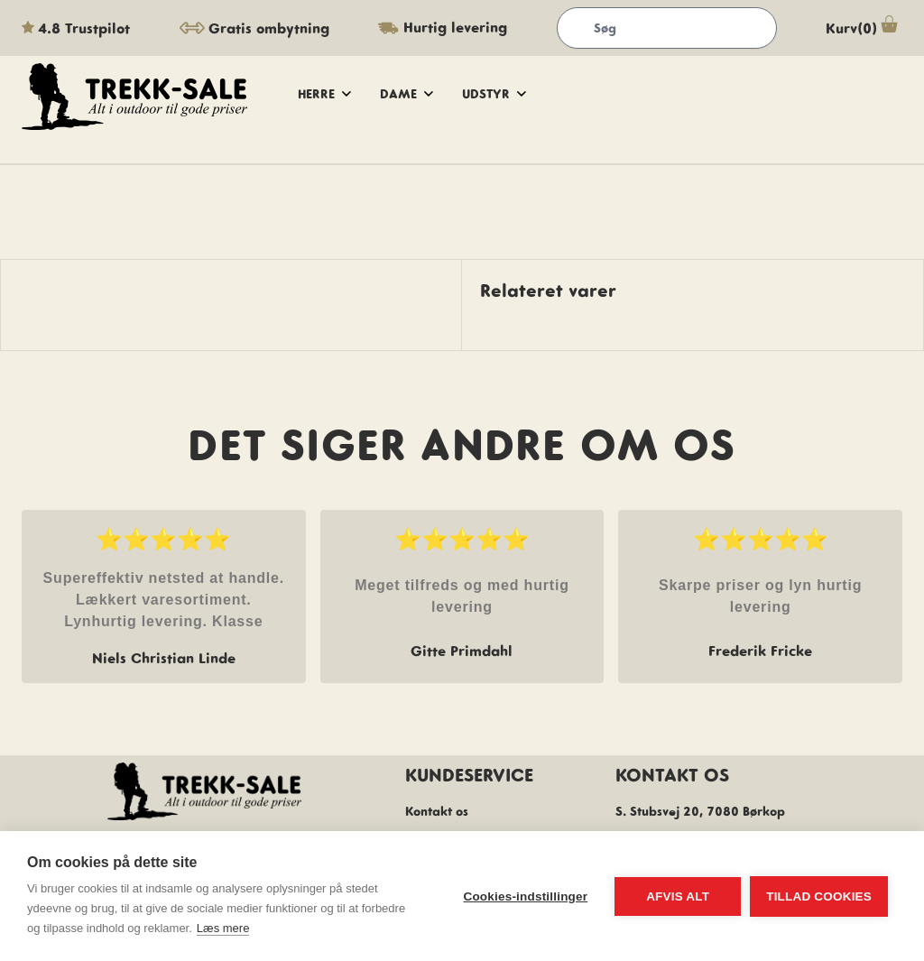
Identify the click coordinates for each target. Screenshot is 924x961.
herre (324, 94)
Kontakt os (436, 811)
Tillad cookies (819, 896)
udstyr (494, 94)
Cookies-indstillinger (525, 896)
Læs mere (223, 928)
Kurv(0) (864, 28)
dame (406, 94)
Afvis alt (677, 896)
